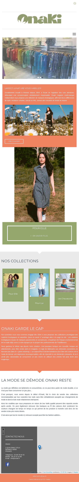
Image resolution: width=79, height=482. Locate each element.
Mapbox (76, 472)
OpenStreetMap (47, 472)
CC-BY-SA (63, 472)
